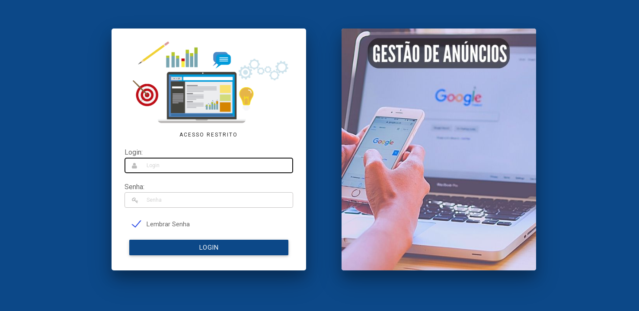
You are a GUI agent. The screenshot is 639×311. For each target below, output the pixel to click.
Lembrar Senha (168, 224)
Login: (134, 152)
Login (209, 247)
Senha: (134, 187)
